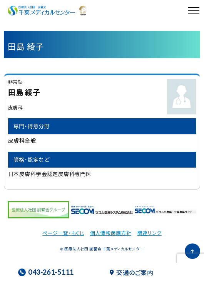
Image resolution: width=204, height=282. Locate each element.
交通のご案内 (131, 272)
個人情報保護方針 (110, 233)
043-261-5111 (45, 272)
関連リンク (149, 233)
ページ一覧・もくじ (63, 233)
